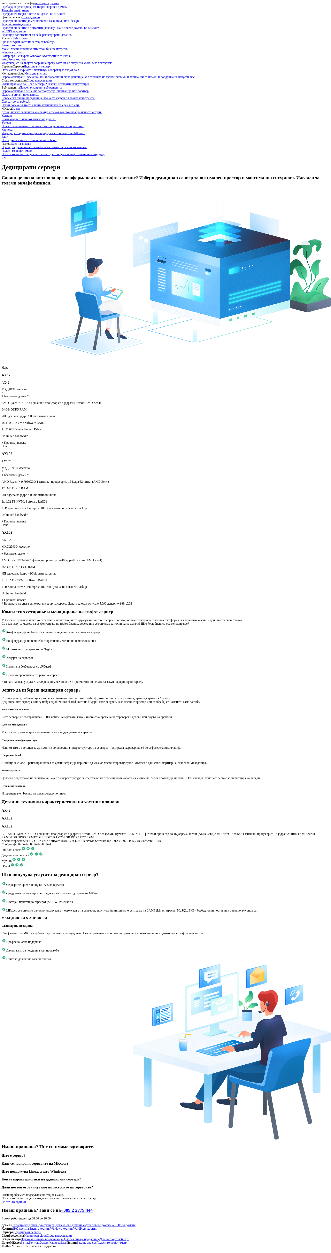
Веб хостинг (165, 40)
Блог (165, 138)
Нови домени (165, 19)
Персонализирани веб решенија (165, 89)
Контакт (165, 117)
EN (4, 157)
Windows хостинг (165, 54)
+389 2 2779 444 (77, 1210)
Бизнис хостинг (165, 47)
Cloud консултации (165, 82)
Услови (165, 124)
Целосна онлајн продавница (165, 96)
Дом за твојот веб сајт (165, 103)
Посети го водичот (14, 1201)
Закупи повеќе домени (165, 26)
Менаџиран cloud (165, 75)
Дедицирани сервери (165, 68)
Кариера (165, 131)
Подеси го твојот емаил (165, 152)
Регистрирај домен (165, 5)
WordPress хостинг (165, 61)
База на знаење (165, 145)
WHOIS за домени (165, 33)
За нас (165, 110)
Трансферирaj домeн (165, 12)
